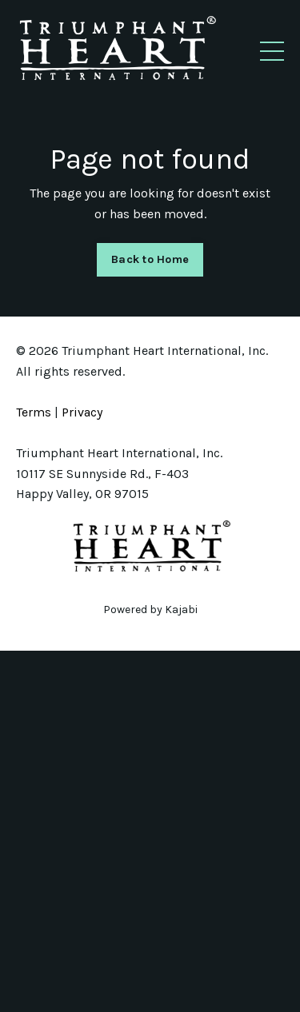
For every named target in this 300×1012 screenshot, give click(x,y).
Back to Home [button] (150, 259)
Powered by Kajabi (150, 609)
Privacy (82, 412)
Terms (33, 412)
